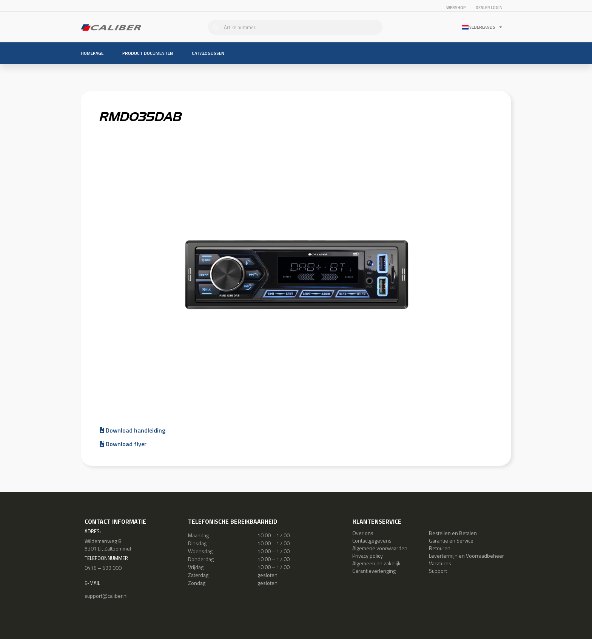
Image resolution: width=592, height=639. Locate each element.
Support (438, 571)
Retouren (439, 548)
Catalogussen (208, 53)
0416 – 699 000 (103, 568)
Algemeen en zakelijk (376, 563)
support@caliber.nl (106, 596)
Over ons (362, 533)
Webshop (456, 8)
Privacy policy (367, 556)
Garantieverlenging (374, 571)
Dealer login (489, 8)
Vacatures (440, 563)
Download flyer (123, 443)
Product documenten (147, 53)
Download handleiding (132, 430)
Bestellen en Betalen (453, 533)
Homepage (92, 53)
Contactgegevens (372, 540)
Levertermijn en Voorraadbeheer (466, 556)
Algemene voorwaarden (379, 548)
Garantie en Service (451, 540)
